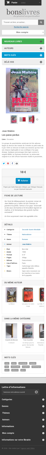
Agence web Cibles (28, 448)
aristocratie (15, 367)
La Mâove (11, 304)
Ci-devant (11, 343)
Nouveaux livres (13, 41)
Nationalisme (26, 234)
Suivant (37, 119)
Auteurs (8, 48)
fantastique (36, 367)
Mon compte (8, 433)
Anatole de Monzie (11, 340)
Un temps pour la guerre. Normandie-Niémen (28, 345)
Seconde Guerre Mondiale (31, 230)
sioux (14, 363)
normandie (22, 363)
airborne (15, 370)
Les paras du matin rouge (28, 305)
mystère (32, 363)
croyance (26, 367)
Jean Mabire (26, 244)
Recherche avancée (21, 27)
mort (6, 363)
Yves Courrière (28, 340)
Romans (25, 239)
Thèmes (6, 413)
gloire (23, 370)
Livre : (4, 139)
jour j (7, 370)
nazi (6, 367)
